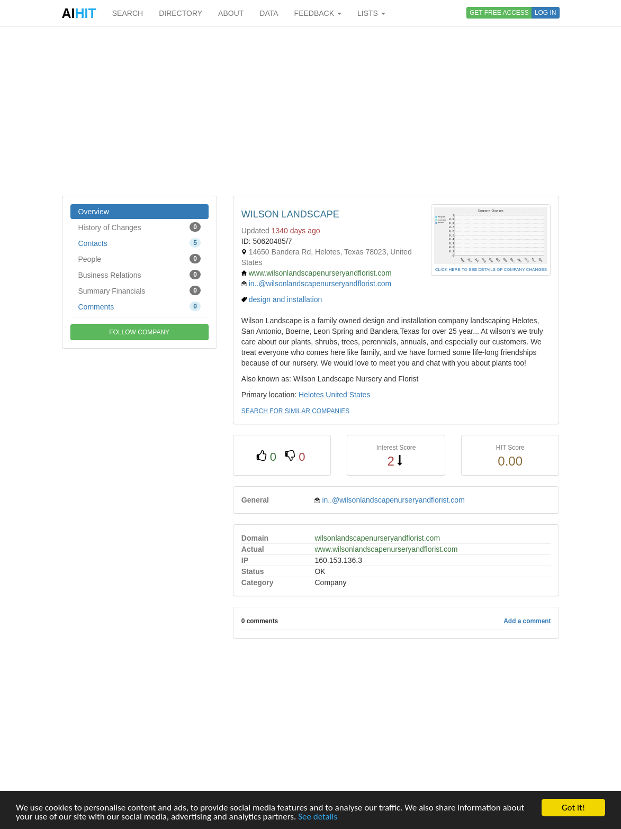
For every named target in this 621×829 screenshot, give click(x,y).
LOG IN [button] (545, 12)
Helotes (311, 394)
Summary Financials (139, 290)
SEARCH (127, 13)
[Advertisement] (311, 111)
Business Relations (139, 274)
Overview (93, 211)
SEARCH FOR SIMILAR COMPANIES (295, 411)
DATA (268, 13)
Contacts (139, 243)
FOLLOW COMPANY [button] (139, 332)
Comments (139, 306)
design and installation (285, 299)
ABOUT (231, 13)
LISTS (371, 13)
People (139, 258)
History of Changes (139, 227)
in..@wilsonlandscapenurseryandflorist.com (320, 283)
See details (317, 816)
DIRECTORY (180, 13)
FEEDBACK (317, 13)
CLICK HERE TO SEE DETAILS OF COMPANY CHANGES (491, 269)
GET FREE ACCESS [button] (499, 12)
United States (348, 394)
